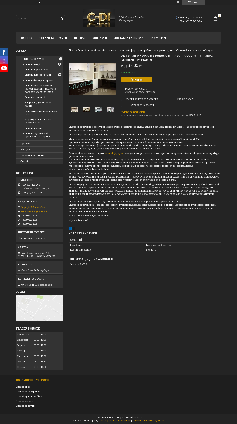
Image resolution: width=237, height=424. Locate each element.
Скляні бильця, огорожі (39, 80)
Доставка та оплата (129, 38)
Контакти (99, 38)
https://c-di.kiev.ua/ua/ (33, 207)
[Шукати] (62, 19)
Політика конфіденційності (149, 420)
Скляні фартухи (25, 405)
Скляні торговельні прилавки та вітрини (37, 135)
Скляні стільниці (35, 97)
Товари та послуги (53, 38)
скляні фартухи (114, 150)
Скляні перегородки (37, 69)
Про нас (79, 38)
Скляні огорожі (25, 401)
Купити (138, 79)
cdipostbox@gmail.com (34, 211)
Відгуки (25, 149)
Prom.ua (138, 417)
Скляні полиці (33, 128)
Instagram (158, 38)
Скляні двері (32, 64)
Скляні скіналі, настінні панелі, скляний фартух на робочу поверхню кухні (126, 50)
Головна (25, 38)
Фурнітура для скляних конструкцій (39, 121)
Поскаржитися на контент (115, 420)
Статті (24, 161)
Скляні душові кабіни (38, 74)
